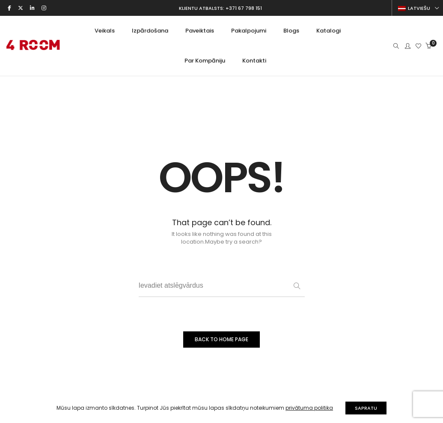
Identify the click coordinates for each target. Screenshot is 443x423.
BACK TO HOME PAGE (221, 339)
